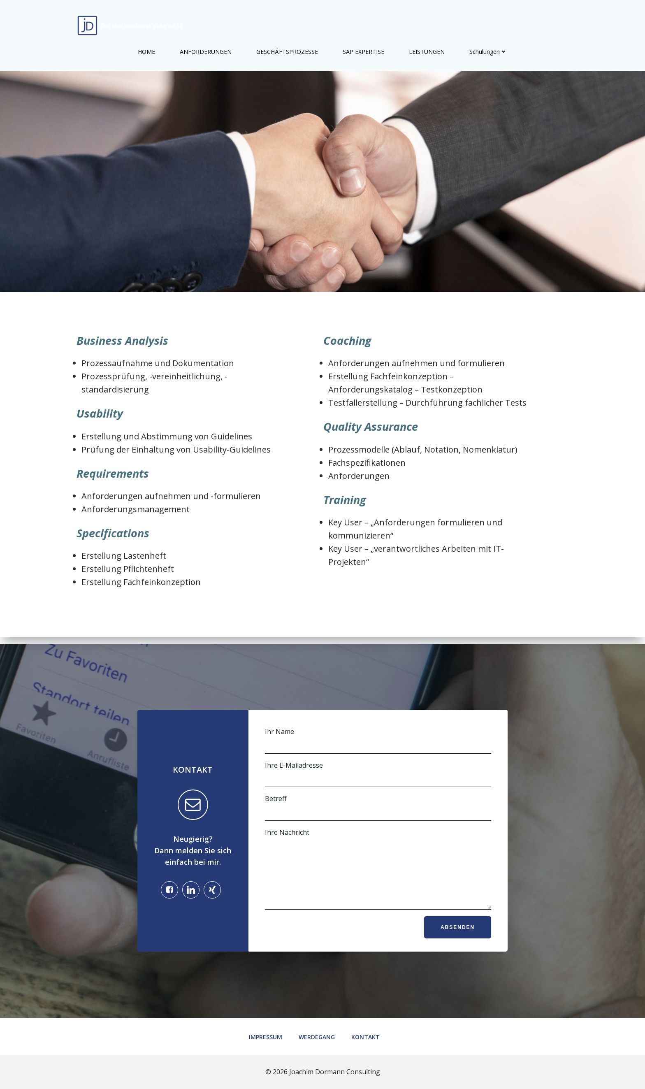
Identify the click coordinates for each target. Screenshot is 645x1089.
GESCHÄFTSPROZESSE (287, 45)
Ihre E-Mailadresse (377, 757)
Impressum (269, 1036)
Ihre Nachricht (377, 858)
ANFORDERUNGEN (206, 45)
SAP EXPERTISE (363, 45)
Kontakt (369, 1036)
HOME (146, 45)
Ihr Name (377, 723)
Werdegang (321, 1036)
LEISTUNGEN (427, 45)
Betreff (377, 791)
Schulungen (488, 45)
